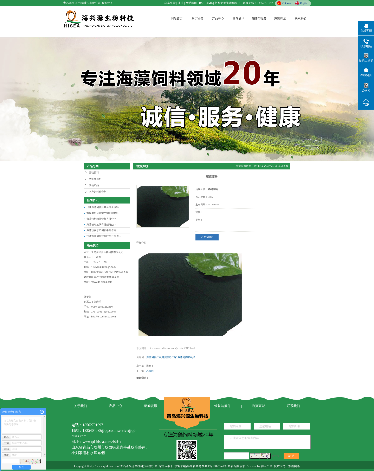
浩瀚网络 (294, 466)
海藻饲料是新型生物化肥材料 (102, 213)
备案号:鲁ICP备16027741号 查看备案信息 (219, 466)
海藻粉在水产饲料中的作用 (101, 230)
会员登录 (170, 3)
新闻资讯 (238, 18)
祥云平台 (266, 466)
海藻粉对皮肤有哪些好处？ (101, 224)
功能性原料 (95, 179)
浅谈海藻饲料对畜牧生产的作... (103, 236)
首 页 (257, 166)
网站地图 (191, 3)
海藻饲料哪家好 (186, 357)
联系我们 (300, 18)
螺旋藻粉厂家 (169, 357)
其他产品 (94, 185)
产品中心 (218, 18)
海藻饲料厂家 (153, 357)
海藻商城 (280, 18)
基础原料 (94, 172)
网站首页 (176, 18)
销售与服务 (259, 18)
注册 (180, 3)
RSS (201, 3)
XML (209, 3)
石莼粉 (150, 371)
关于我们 (197, 18)
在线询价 (207, 237)
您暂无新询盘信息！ (228, 3)
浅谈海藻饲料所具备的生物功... (103, 207)
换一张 (275, 455)
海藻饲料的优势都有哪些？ (101, 218)
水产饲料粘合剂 (97, 191)
